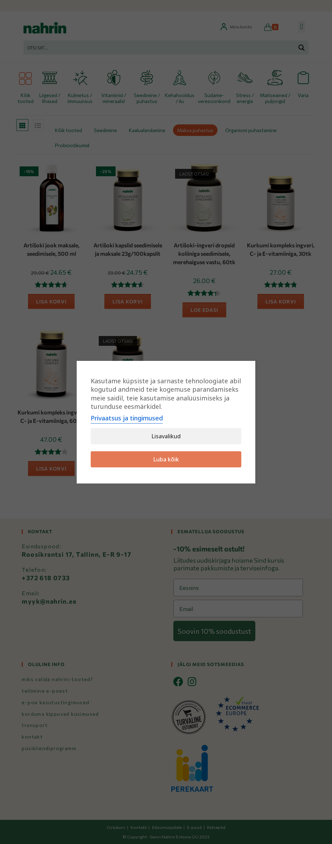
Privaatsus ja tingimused (127, 418)
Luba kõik (166, 459)
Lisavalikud (166, 436)
